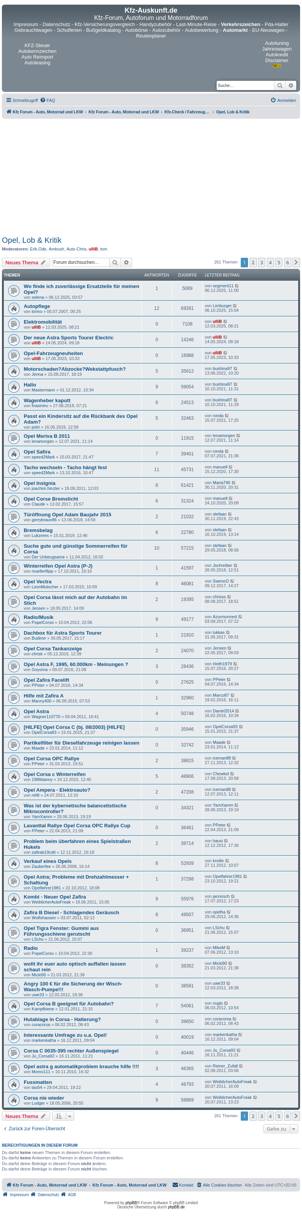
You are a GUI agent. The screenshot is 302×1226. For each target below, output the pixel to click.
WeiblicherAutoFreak (51, 902)
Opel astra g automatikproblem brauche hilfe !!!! (81, 1066)
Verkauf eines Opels (48, 861)
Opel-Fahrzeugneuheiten (53, 353)
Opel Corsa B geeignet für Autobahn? (69, 1004)
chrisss (219, 596)
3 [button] (261, 262)
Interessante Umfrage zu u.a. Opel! (65, 1035)
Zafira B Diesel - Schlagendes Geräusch (71, 912)
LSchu (38, 939)
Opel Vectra (38, 581)
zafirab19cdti (44, 852)
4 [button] (270, 262)
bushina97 (222, 368)
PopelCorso (43, 622)
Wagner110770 (46, 716)
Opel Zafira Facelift (46, 680)
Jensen (38, 608)
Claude (38, 504)
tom (103, 249)
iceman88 (222, 758)
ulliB (93, 249)
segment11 (223, 285)
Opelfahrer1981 (46, 888)
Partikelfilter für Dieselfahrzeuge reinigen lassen (81, 743)
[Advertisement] (151, 176)
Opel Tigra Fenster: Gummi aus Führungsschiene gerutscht (61, 931)
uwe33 (38, 994)
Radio (31, 948)
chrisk (37, 653)
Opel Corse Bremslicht (51, 499)
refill (35, 795)
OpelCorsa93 (44, 732)
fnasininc (40, 405)
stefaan (220, 514)
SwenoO (221, 581)
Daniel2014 (223, 711)
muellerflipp (42, 571)
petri (36, 427)
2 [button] (253, 262)
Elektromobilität (43, 322)
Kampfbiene (43, 1009)
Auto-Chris (77, 249)
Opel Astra (36, 711)
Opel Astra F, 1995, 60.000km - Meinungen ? (76, 664)
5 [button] (279, 262)
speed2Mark (43, 457)
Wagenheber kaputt (47, 400)
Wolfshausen (44, 917)
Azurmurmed (225, 616)
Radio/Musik (39, 617)
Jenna (37, 374)
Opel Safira (37, 452)
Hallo (30, 385)
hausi (218, 840)
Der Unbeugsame (48, 557)
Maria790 (221, 482)
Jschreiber (222, 565)
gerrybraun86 (44, 519)
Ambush (56, 249)
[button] (296, 262)
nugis (218, 1003)
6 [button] (287, 262)
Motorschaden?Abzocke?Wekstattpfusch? (75, 369)
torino (37, 311)
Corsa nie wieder (44, 1098)
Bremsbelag (38, 530)
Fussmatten (38, 1082)
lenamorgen (43, 441)
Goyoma (40, 669)
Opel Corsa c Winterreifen (55, 774)
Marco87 (221, 695)
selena (38, 297)
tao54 (37, 1087)
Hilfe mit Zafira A (44, 696)
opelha (219, 912)
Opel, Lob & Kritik (32, 240)
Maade (38, 748)
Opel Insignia (40, 483)
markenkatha (44, 1040)
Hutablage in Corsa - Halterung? (62, 1019)
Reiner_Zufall (225, 1066)
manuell (220, 467)
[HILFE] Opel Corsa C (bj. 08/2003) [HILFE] (74, 727)
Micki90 (39, 974)
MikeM (219, 947)
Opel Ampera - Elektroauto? (57, 790)
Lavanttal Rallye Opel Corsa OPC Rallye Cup (77, 825)
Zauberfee (41, 866)
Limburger (222, 305)
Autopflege (37, 306)
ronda (218, 415)
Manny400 (41, 701)
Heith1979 (222, 663)
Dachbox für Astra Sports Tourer (63, 633)
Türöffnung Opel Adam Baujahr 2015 (67, 514)
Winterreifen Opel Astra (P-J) (58, 566)
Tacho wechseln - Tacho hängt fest (65, 467)
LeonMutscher (45, 586)
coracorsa (41, 1024)
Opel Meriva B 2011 (47, 436)
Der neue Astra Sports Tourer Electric (69, 337)
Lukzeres (40, 535)
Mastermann (43, 390)
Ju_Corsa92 (43, 1056)
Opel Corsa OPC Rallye (51, 758)
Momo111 (41, 1071)
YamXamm (42, 816)
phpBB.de (176, 1207)
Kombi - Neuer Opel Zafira (55, 897)
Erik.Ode (38, 249)
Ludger (38, 1103)
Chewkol (221, 773)
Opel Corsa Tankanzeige (53, 648)
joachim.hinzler (46, 488)
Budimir (39, 638)
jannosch (221, 896)
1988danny (42, 779)
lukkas (219, 632)
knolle (218, 860)
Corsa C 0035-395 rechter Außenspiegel (71, 1051)
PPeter (38, 685)
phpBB (131, 1203)
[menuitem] (47, 100)
